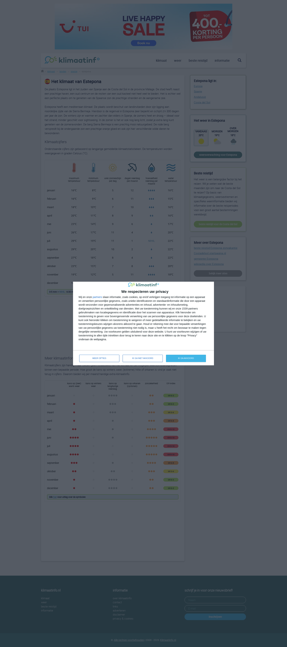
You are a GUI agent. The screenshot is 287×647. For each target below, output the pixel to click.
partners (97, 297)
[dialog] (143, 323)
